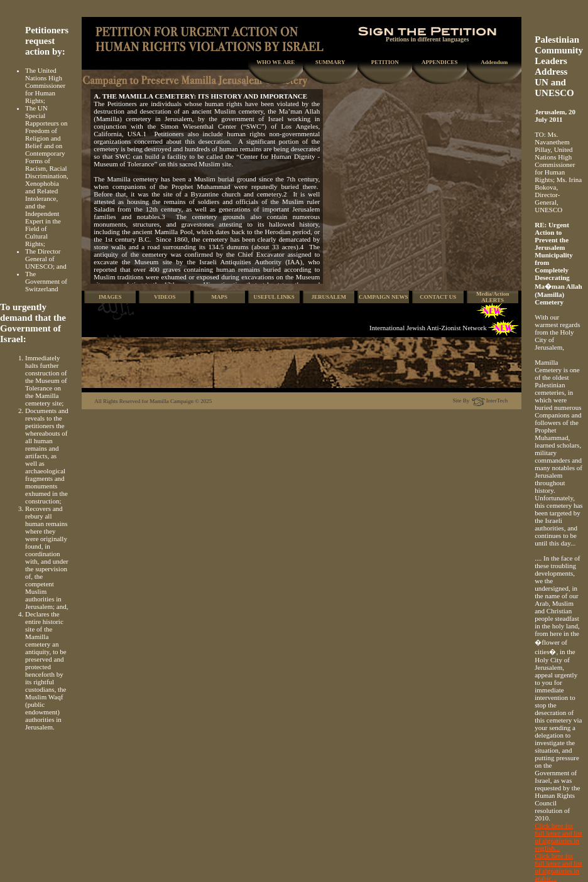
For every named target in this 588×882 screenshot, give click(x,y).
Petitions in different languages (427, 36)
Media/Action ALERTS (492, 297)
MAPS (219, 297)
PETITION (385, 62)
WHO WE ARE (275, 62)
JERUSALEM (328, 297)
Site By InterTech (480, 400)
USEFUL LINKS (274, 297)
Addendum (494, 62)
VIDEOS (165, 297)
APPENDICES (440, 62)
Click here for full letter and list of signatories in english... (558, 837)
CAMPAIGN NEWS (383, 297)
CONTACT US (438, 297)
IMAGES (110, 297)
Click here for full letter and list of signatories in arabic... (558, 867)
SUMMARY (330, 62)
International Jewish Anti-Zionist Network (428, 327)
